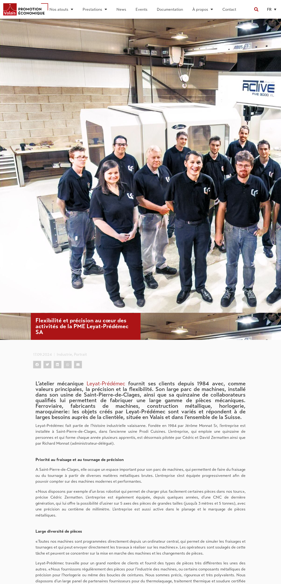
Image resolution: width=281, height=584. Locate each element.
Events (142, 9)
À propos (202, 9)
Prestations (95, 9)
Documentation (170, 9)
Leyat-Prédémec (106, 383)
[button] (256, 9)
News (121, 9)
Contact (229, 9)
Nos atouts (61, 9)
